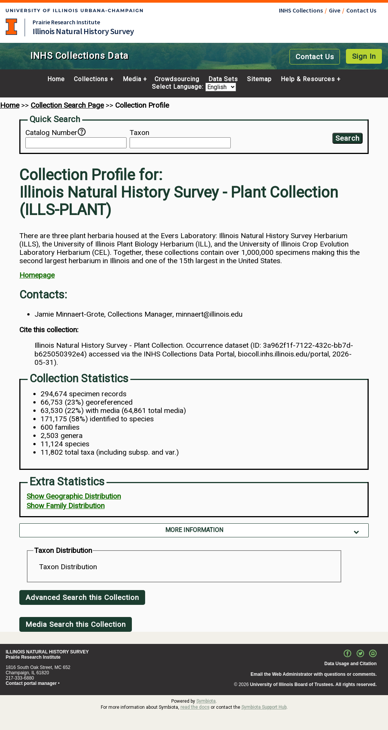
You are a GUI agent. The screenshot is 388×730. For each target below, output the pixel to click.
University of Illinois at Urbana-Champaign (11, 27)
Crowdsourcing (177, 79)
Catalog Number (51, 133)
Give (334, 10)
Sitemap (259, 79)
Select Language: (178, 87)
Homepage (37, 275)
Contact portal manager (31, 683)
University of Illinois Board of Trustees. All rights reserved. (313, 684)
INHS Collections (301, 10)
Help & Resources (308, 79)
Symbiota (206, 701)
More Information (194, 530)
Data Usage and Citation (350, 663)
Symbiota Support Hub (263, 707)
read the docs (195, 707)
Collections (91, 79)
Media (132, 79)
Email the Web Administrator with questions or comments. (313, 674)
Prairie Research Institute (66, 22)
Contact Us (361, 10)
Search (347, 138)
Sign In (364, 56)
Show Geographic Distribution (74, 496)
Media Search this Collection (75, 624)
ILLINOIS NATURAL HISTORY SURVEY (47, 652)
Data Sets (223, 79)
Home (56, 79)
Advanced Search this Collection (82, 597)
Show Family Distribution (66, 505)
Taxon (139, 133)
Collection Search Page (67, 105)
